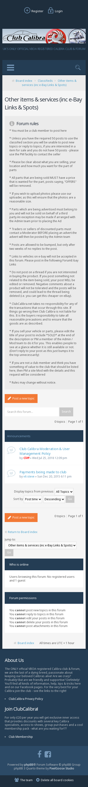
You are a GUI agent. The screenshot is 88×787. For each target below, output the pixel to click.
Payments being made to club (42, 472)
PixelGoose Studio (62, 768)
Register (33, 11)
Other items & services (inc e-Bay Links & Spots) (49, 83)
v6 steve (28, 476)
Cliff (26, 458)
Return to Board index (21, 532)
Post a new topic (21, 398)
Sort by (27, 499)
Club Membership (21, 737)
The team (26, 780)
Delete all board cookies (57, 780)
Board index (24, 81)
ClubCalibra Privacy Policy (26, 699)
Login (54, 11)
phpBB (28, 765)
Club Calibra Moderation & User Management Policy (44, 451)
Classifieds (45, 81)
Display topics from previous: (43, 491)
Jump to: (10, 539)
